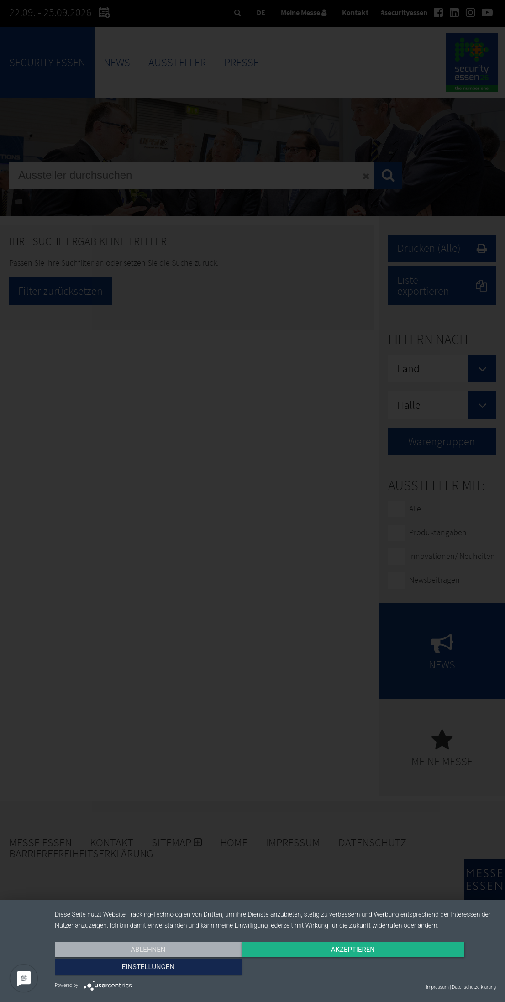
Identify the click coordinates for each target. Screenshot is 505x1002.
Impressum (437, 987)
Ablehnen (121, 969)
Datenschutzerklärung (474, 987)
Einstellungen (429, 969)
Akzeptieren (275, 969)
